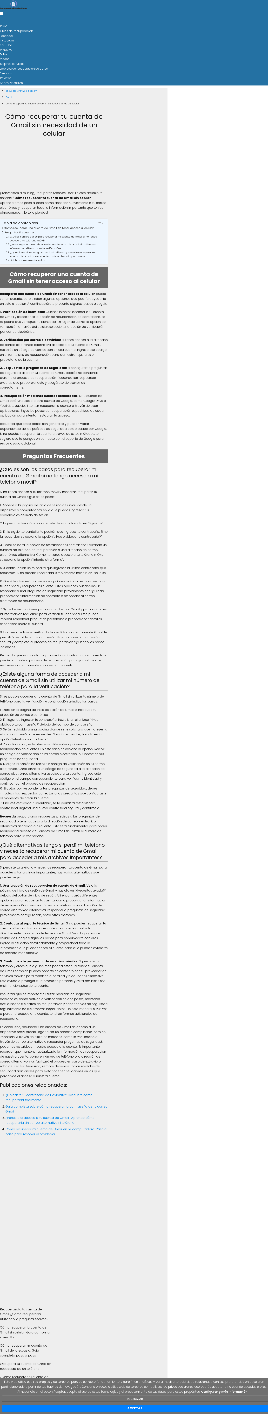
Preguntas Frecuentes (20, 231)
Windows (6, 49)
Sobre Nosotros (10, 82)
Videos (4, 58)
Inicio (3, 26)
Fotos (3, 54)
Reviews (5, 77)
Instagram (7, 40)
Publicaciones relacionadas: (28, 259)
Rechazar (135, 1399)
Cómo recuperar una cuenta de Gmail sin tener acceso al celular (49, 226)
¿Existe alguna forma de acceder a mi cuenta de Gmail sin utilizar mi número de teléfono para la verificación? (53, 245)
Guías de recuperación (15, 31)
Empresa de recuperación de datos (24, 68)
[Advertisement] (54, 165)
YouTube (6, 45)
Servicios (6, 72)
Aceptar (135, 1408)
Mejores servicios (11, 63)
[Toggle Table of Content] (100, 221)
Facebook (6, 35)
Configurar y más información (224, 1392)
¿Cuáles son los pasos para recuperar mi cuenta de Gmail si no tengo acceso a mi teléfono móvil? (53, 237)
